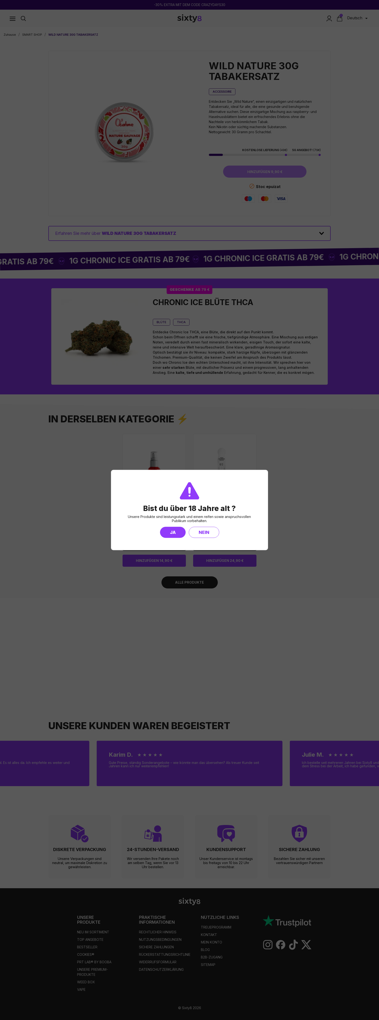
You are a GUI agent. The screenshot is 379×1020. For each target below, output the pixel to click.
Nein (204, 532)
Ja (173, 532)
